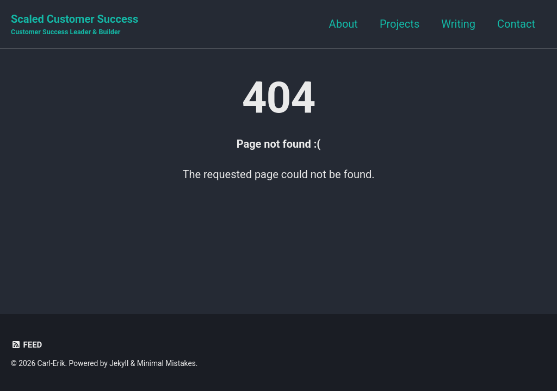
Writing (458, 23)
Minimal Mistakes (166, 363)
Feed (26, 345)
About (343, 23)
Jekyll (118, 363)
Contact (516, 23)
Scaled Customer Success (74, 24)
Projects (399, 23)
